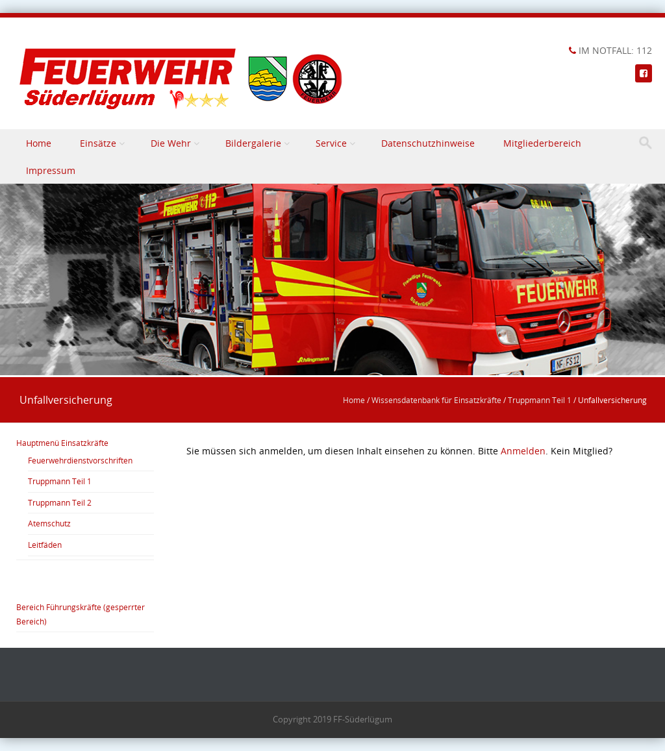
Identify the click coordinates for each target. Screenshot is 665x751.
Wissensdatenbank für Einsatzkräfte (436, 400)
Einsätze (98, 143)
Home (38, 143)
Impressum (50, 170)
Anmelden (523, 451)
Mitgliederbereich (542, 143)
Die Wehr (171, 143)
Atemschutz (49, 523)
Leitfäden (45, 544)
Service (331, 143)
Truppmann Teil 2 (60, 502)
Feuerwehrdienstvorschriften (80, 460)
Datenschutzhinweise (428, 143)
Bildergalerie (253, 143)
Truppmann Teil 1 (539, 400)
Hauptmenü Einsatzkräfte (62, 442)
